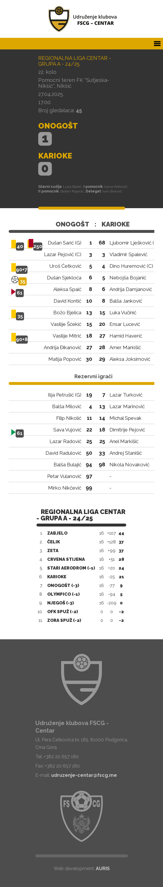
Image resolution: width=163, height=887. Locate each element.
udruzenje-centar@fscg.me (84, 775)
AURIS (103, 868)
